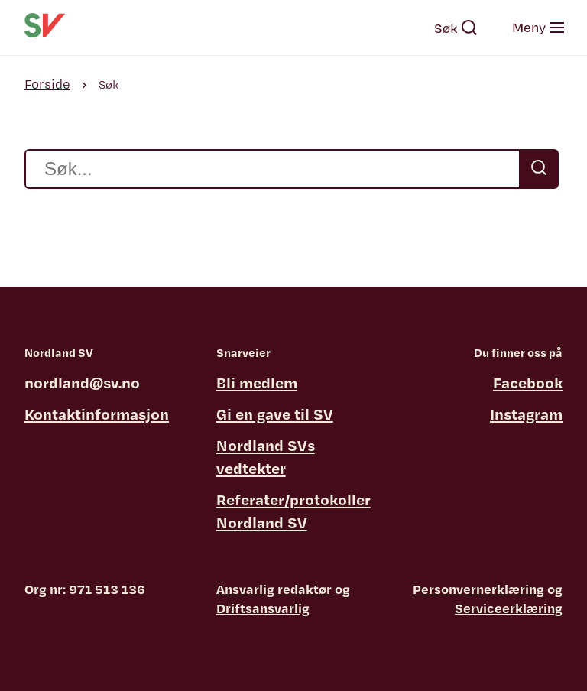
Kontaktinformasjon (96, 414)
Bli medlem (256, 382)
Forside (47, 83)
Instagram (526, 414)
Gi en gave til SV (274, 414)
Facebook (528, 382)
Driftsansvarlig (263, 608)
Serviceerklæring (509, 608)
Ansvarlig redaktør (274, 589)
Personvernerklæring (478, 589)
